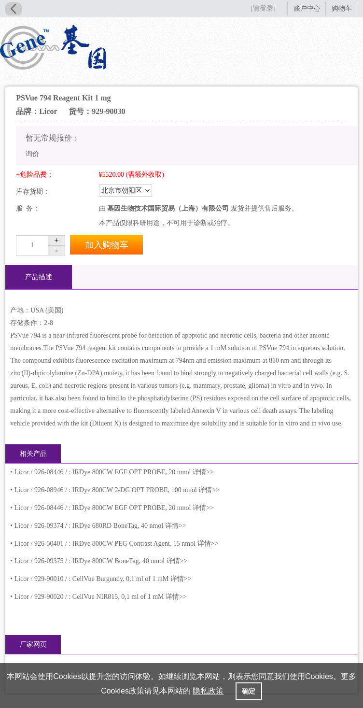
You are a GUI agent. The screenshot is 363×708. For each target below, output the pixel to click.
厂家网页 (33, 644)
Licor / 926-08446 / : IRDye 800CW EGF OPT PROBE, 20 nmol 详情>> (114, 472)
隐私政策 (208, 691)
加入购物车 (106, 245)
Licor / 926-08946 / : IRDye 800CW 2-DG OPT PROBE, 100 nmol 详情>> (117, 490)
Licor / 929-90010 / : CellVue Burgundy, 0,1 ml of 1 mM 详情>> (103, 578)
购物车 (342, 8)
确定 (248, 691)
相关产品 (33, 453)
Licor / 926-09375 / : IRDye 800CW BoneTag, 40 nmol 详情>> (101, 561)
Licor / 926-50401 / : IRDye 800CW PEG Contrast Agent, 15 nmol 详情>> (116, 543)
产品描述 (38, 277)
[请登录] (263, 8)
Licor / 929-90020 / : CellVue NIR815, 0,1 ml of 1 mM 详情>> (100, 596)
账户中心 (307, 8)
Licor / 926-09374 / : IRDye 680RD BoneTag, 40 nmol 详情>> (100, 525)
